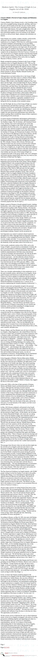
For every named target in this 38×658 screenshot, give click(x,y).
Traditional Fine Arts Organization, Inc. (18, 655)
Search (6, 653)
